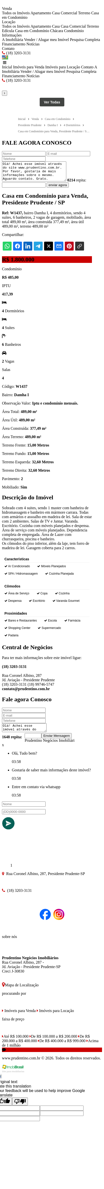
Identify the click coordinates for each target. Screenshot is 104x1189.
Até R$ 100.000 (15, 1041)
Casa (56, 13)
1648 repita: (12, 742)
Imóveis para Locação (62, 67)
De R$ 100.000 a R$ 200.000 (53, 1041)
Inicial (7, 67)
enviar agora (69, 189)
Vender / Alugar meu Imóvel (46, 40)
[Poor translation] (20, 1107)
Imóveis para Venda (28, 67)
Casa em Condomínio (32, 31)
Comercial (69, 13)
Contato (8, 48)
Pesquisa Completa (85, 40)
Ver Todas (52, 102)
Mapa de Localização (20, 990)
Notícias (32, 44)
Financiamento (13, 44)
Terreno (84, 13)
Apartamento (41, 13)
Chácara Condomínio (67, 31)
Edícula (8, 31)
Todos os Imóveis (16, 13)
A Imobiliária (12, 40)
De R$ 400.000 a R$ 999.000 (62, 1046)
